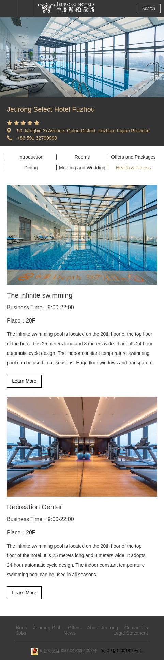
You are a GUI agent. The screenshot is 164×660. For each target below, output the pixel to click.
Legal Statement (130, 633)
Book (21, 627)
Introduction (30, 157)
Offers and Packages (133, 157)
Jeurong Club (47, 627)
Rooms (82, 157)
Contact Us (136, 627)
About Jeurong (102, 627)
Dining (31, 167)
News (70, 633)
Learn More (24, 381)
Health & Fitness (133, 167)
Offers (74, 627)
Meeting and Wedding (82, 167)
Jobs (21, 633)
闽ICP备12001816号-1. (122, 650)
